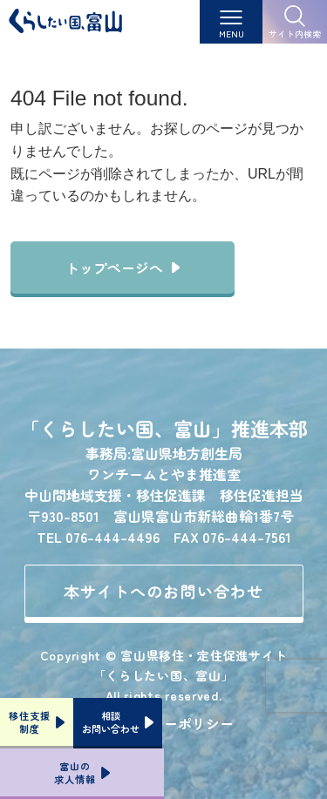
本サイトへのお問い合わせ (163, 590)
